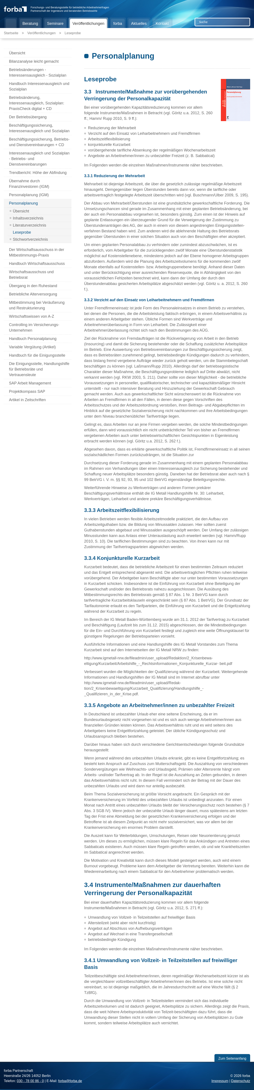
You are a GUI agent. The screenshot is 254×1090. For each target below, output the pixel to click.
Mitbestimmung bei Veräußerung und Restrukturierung (37, 305)
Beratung (30, 23)
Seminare (55, 23)
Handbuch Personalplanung (32, 339)
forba (117, 23)
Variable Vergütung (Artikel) (32, 347)
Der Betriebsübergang (28, 117)
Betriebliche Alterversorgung (33, 294)
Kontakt (162, 23)
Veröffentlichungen (88, 23)
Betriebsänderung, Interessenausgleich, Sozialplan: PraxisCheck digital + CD (36, 103)
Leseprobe (73, 33)
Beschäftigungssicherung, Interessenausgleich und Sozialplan (39, 128)
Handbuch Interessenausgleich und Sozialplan (39, 86)
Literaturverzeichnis (29, 225)
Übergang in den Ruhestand (33, 286)
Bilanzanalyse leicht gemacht (34, 61)
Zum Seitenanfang (232, 1058)
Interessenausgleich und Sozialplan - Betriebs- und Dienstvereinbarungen (39, 158)
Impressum (219, 1081)
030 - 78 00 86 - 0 (30, 1081)
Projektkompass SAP (27, 391)
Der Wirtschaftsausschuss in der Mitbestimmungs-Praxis (36, 252)
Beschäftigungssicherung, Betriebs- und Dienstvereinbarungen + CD (39, 142)
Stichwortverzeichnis (30, 239)
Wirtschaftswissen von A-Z (31, 316)
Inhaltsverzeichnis (28, 218)
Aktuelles (139, 23)
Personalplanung (23, 203)
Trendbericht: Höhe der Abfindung (38, 173)
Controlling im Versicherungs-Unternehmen (34, 327)
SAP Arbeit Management (30, 383)
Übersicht (17, 53)
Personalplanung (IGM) (29, 195)
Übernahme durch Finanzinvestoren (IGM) (29, 184)
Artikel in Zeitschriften (27, 400)
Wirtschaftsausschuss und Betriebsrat (31, 275)
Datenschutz (240, 1081)
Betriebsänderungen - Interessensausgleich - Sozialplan (37, 72)
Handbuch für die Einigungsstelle (37, 355)
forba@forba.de (70, 1081)
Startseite (11, 23)
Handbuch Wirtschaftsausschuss (37, 263)
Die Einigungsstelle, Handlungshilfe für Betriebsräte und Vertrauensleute (39, 369)
